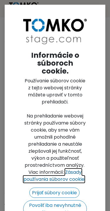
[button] (12, 105)
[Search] (99, 29)
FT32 (44, 40)
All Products (18, 40)
